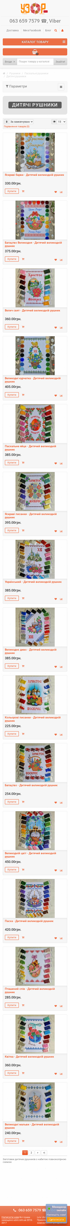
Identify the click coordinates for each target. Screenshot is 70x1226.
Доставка (13, 30)
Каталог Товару (43, 42)
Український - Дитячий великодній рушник (33, 582)
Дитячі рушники (16, 76)
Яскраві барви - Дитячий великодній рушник (34, 175)
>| (44, 1152)
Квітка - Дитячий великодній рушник (29, 1056)
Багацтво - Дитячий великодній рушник (31, 785)
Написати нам (10, 1217)
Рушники (14, 73)
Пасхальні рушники (36, 73)
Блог (48, 30)
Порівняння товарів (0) (16, 126)
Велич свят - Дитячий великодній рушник (32, 310)
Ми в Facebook (32, 30)
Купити (11, 191)
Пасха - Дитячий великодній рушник (29, 921)
